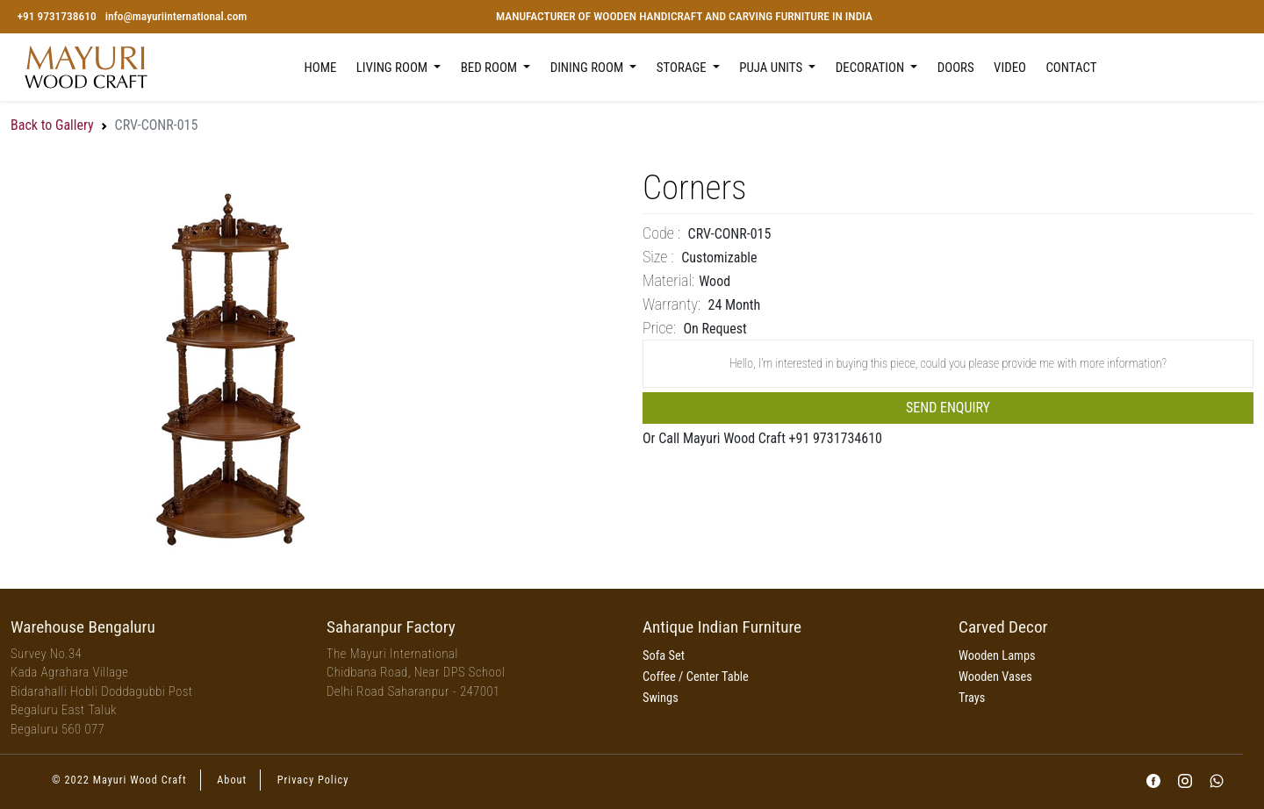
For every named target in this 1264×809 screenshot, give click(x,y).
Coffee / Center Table (696, 676)
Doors (955, 67)
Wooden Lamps (997, 655)
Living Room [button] (393, 67)
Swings (661, 698)
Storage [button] (683, 67)
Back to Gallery (52, 125)
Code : (661, 233)
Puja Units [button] (772, 67)
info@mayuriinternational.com (176, 16)
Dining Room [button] (588, 67)
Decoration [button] (872, 67)
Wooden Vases (995, 676)
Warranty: (671, 304)
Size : (658, 256)
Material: (668, 280)
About (232, 780)
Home (321, 67)
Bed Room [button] (491, 67)
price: (659, 328)
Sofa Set (664, 655)
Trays (972, 698)
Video (1010, 67)
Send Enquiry (948, 407)
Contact (1070, 67)
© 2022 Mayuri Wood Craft (119, 780)
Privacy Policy (313, 780)
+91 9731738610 (56, 16)
